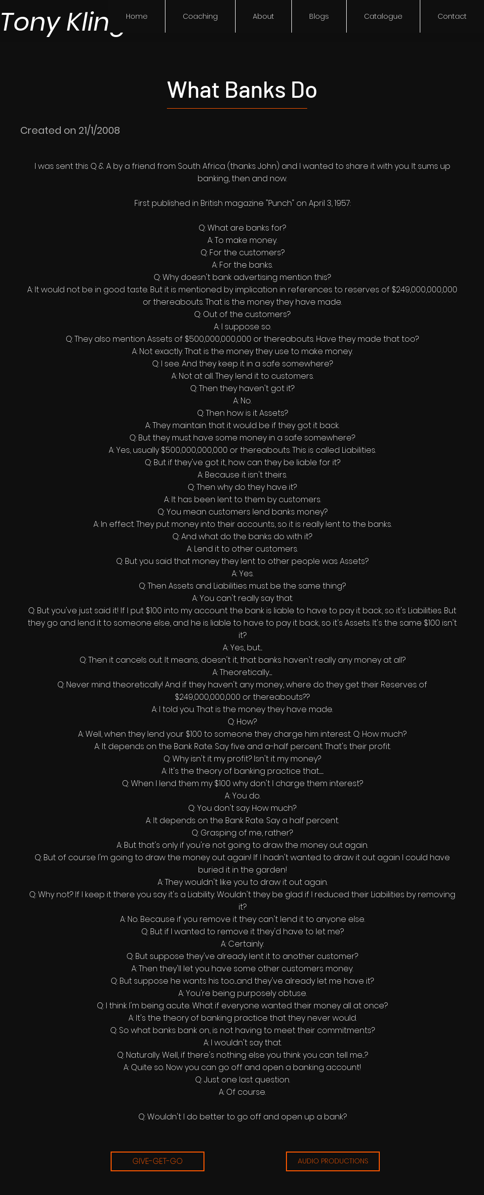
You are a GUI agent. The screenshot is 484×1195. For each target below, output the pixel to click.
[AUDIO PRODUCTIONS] (333, 1161)
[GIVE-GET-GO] (157, 1161)
